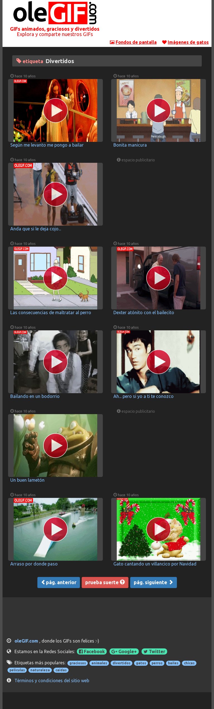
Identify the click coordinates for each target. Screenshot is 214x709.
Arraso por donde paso (34, 563)
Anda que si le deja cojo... (35, 228)
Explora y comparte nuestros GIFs (55, 34)
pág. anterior (58, 582)
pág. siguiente (153, 582)
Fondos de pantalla (136, 42)
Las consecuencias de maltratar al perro (50, 312)
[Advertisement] (159, 21)
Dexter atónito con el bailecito (143, 312)
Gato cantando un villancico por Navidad (154, 563)
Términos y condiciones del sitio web (51, 680)
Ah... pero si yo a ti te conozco (143, 396)
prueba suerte (105, 582)
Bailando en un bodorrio (35, 396)
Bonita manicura (130, 144)
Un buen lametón (27, 480)
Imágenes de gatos (188, 42)
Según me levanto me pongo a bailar (47, 144)
